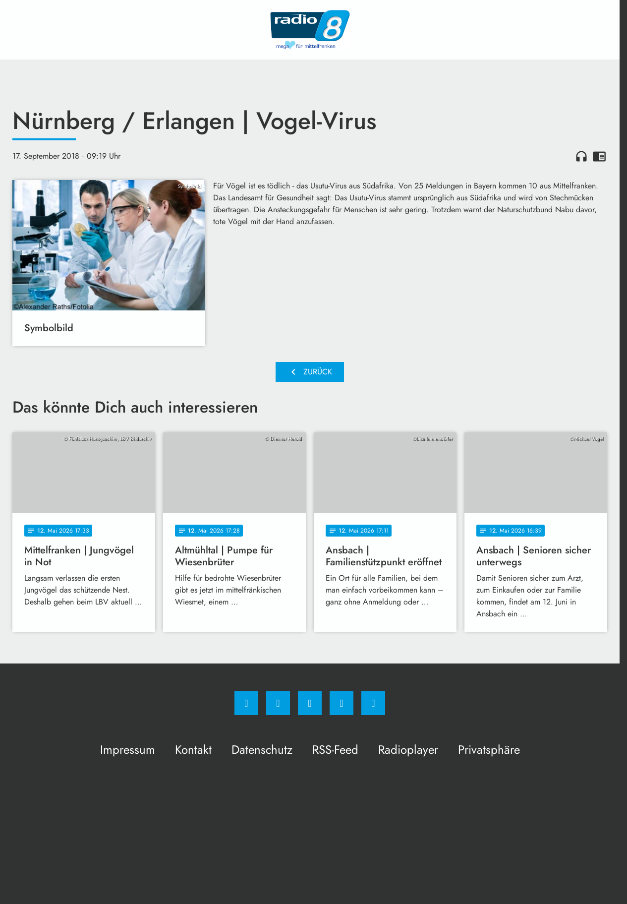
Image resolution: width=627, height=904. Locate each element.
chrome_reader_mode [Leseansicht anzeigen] (599, 156)
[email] (373, 703)
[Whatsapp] (310, 703)
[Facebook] (246, 703)
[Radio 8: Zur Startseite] (309, 30)
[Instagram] (278, 703)
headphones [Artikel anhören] (581, 156)
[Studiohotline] (341, 703)
